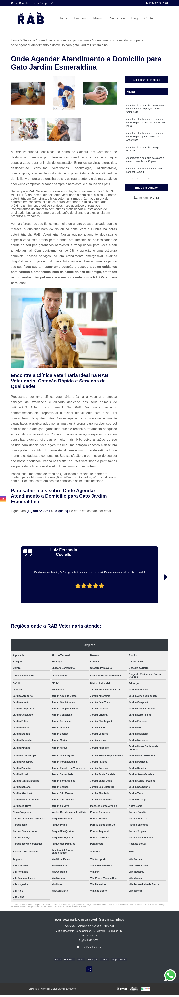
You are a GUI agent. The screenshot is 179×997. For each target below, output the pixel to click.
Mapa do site (117, 959)
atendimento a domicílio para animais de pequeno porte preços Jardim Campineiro (146, 109)
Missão (98, 18)
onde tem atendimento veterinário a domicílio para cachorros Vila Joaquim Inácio (146, 124)
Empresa (80, 18)
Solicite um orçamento (146, 80)
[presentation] (23, 592)
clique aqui (62, 511)
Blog (134, 18)
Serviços (116, 18)
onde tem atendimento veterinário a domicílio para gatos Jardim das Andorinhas (145, 138)
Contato (150, 18)
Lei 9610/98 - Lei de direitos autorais (70, 907)
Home (63, 18)
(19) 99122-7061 (157, 3)
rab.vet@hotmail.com (89, 947)
